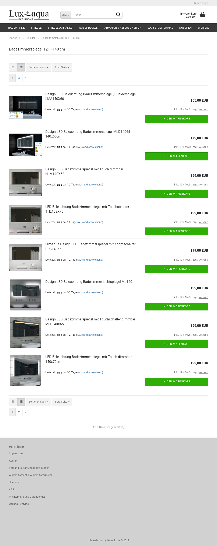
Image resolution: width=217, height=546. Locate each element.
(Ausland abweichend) (90, 109)
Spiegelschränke (60, 27)
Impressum (16, 453)
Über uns (14, 482)
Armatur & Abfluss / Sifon (122, 27)
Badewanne (16, 27)
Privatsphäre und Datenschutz (27, 496)
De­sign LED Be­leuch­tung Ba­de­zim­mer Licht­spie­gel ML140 (88, 282)
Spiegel (36, 27)
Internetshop (95, 540)
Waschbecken (88, 27)
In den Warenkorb (176, 118)
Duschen (185, 27)
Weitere (203, 27)
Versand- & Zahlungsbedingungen (29, 467)
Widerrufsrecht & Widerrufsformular (30, 475)
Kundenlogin (200, 3)
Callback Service (19, 503)
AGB (11, 489)
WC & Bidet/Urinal (160, 27)
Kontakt (13, 460)
